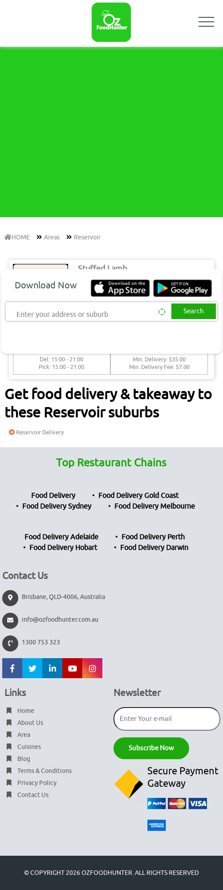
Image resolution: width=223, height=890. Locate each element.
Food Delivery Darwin (154, 547)
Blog (17, 759)
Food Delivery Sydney (56, 506)
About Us (23, 723)
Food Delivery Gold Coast (138, 495)
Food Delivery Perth (153, 537)
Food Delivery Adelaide (61, 537)
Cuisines (22, 747)
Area (17, 735)
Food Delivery (53, 495)
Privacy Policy (30, 783)
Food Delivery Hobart (63, 547)
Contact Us (26, 795)
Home (19, 711)
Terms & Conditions (38, 771)
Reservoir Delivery (35, 432)
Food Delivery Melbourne (154, 506)
